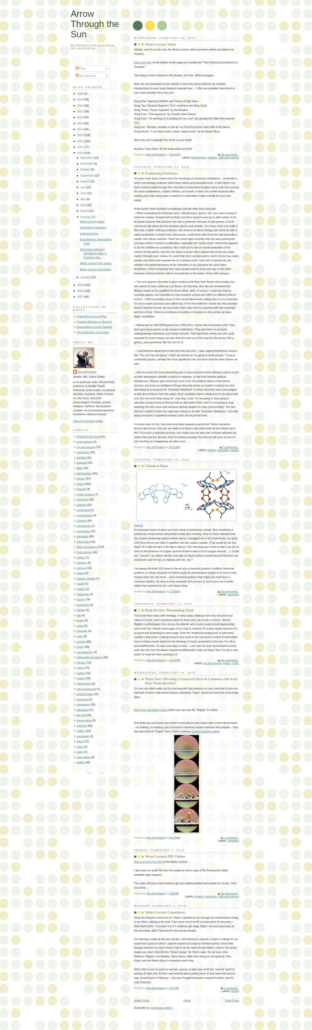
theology (82, 725)
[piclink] (185, 498)
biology (212, 450)
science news (85, 694)
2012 (80, 141)
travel (80, 741)
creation (212, 157)
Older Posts (232, 1000)
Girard (80, 573)
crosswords (83, 525)
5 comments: (231, 447)
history (81, 599)
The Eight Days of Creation (93, 332)
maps (80, 625)
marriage (82, 630)
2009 (80, 285)
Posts (81, 68)
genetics (82, 562)
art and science (212, 663)
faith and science (229, 157)
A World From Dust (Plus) (92, 316)
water (80, 751)
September (87, 175)
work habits (83, 757)
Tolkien (81, 730)
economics (83, 531)
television (82, 709)
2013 (80, 135)
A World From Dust (88, 436)
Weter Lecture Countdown (165, 912)
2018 (80, 105)
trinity (80, 746)
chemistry (233, 594)
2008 (80, 290)
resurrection (84, 683)
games (81, 557)
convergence (84, 515)
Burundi (81, 489)
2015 (80, 123)
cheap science (85, 494)
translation (83, 736)
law (79, 615)
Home (187, 1000)
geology (81, 568)
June (83, 193)
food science (84, 552)
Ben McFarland (87, 371)
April (83, 205)
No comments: (230, 154)
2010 (80, 152)
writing (235, 991)
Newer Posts (141, 1000)
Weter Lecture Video (160, 44)
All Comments (86, 75)
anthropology (84, 441)
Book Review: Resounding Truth (169, 610)
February (86, 217)
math (80, 636)
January (85, 277)
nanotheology (85, 652)
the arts (81, 715)
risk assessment (86, 688)
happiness (83, 594)
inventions (83, 604)
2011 (80, 147)
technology (83, 704)
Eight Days (83, 541)
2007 (80, 296)
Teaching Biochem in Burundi (94, 321)
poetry (80, 667)
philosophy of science (90, 657)
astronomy (83, 452)
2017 (80, 111)
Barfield (81, 457)
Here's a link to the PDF (148, 861)
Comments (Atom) (162, 1007)
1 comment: (231, 837)
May (83, 199)
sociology (82, 699)
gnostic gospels (86, 578)
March (84, 210)
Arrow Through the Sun (95, 24)
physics (81, 662)
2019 (80, 99)
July (83, 187)
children (81, 504)
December (87, 157)
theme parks (84, 720)
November (87, 163)
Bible (80, 468)
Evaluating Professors (161, 173)
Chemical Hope (156, 466)
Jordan (81, 609)
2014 (80, 129)
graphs (81, 589)
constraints (83, 510)
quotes (81, 678)
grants (80, 583)
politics (235, 450)
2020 (80, 93)
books (226, 663)
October (85, 169)
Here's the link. (143, 62)
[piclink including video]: (206, 731)
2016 (80, 117)
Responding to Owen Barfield (94, 326)
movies (81, 641)
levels (80, 620)
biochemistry (198, 157)
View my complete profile (88, 421)
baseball (82, 462)
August (84, 181)
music (235, 663)
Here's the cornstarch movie (151, 709)
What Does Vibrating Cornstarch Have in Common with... (93, 253)
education (223, 450)
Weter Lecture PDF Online (165, 856)
